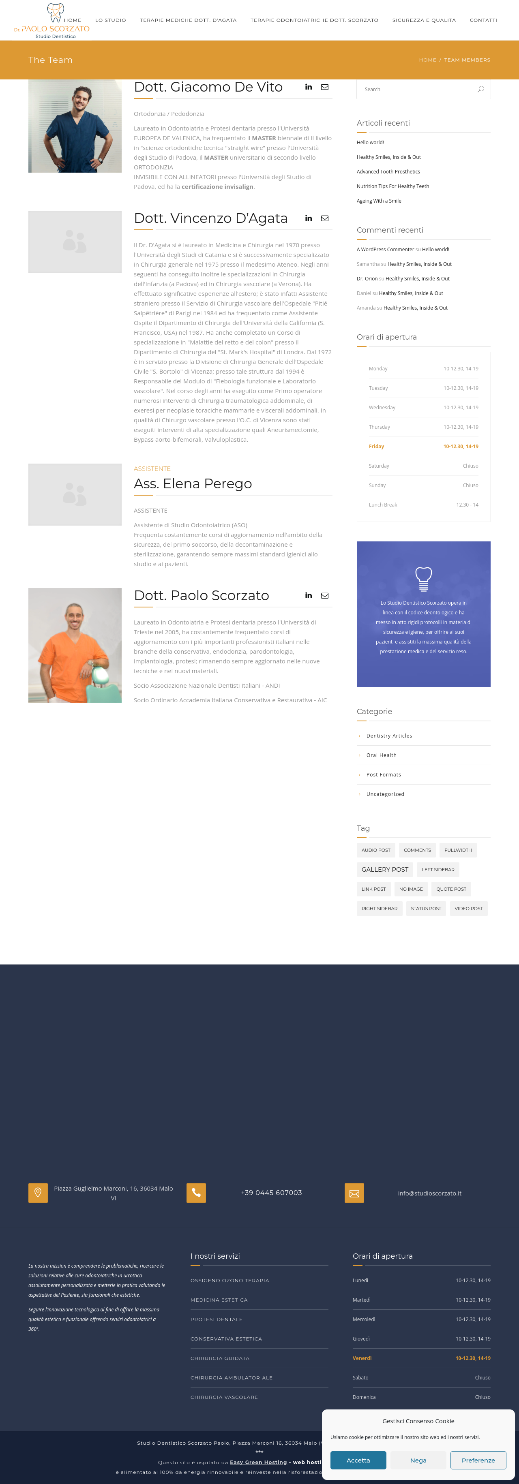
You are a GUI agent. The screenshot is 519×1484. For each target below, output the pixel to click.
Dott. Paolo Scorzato (201, 595)
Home (72, 20)
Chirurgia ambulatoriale (232, 1378)
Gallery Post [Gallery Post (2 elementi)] (385, 869)
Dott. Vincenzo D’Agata (211, 218)
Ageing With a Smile (379, 200)
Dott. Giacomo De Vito (208, 87)
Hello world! (370, 142)
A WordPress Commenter (385, 249)
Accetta (358, 1460)
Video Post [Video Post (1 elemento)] (469, 908)
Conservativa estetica (226, 1339)
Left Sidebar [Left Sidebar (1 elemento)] (438, 869)
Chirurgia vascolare (224, 1397)
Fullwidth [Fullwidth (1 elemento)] (458, 850)
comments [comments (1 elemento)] (417, 850)
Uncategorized (386, 794)
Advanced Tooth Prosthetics (388, 171)
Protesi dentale (217, 1319)
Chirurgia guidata (220, 1358)
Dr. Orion (367, 278)
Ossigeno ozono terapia (230, 1280)
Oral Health (382, 755)
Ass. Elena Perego (193, 483)
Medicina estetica (219, 1300)
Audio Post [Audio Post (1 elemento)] (376, 850)
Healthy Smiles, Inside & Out (389, 157)
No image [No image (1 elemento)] (411, 889)
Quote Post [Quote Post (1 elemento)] (451, 889)
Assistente (152, 469)
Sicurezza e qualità (424, 20)
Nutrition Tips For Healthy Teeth (393, 186)
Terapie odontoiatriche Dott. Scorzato (315, 20)
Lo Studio (110, 20)
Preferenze (478, 1460)
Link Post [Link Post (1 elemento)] (374, 889)
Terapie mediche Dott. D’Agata (188, 20)
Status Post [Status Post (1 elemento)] (426, 908)
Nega (418, 1460)
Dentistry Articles (389, 735)
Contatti (484, 20)
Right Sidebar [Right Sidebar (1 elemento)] (380, 908)
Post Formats (384, 774)
